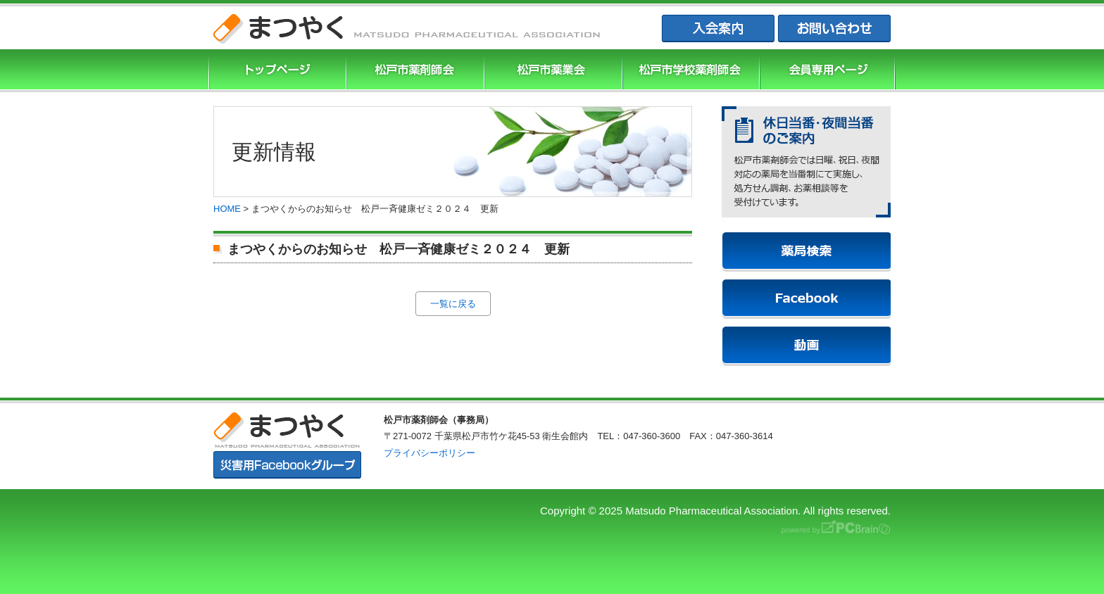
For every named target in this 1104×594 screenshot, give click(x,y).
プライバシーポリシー (429, 453)
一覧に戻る (453, 303)
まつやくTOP (276, 70)
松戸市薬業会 (551, 70)
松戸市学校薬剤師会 (689, 70)
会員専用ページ (827, 70)
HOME (227, 208)
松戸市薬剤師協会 (413, 70)
